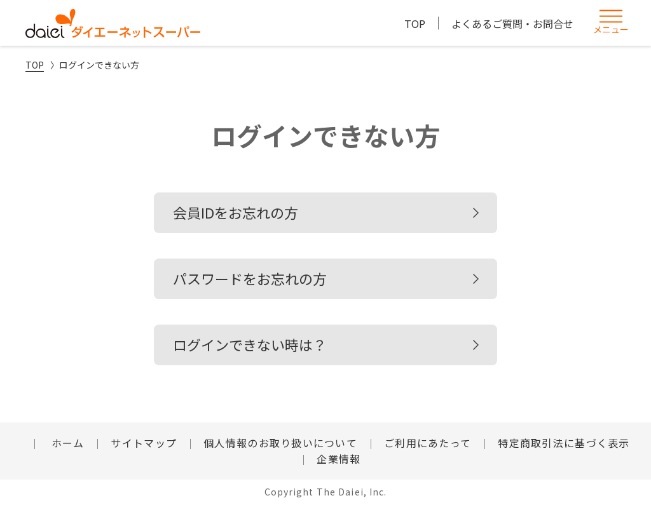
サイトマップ (144, 442)
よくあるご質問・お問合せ (512, 23)
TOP (414, 23)
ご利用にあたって (427, 442)
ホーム (66, 442)
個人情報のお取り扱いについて (280, 442)
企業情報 (338, 458)
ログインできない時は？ (250, 344)
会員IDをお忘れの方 (235, 212)
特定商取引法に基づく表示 (563, 442)
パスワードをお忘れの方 (250, 278)
